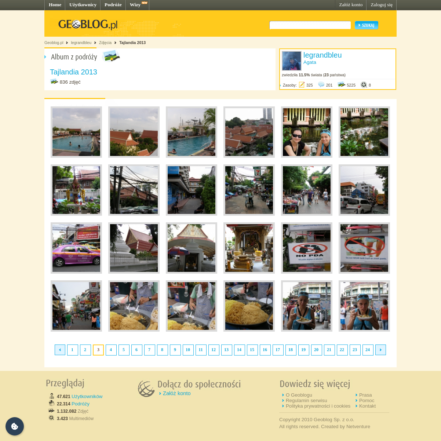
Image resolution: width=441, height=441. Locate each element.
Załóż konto (350, 4)
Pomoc (366, 400)
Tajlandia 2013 (132, 42)
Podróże (113, 4)
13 (226, 349)
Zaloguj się (382, 4)
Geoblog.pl (53, 42)
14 (239, 349)
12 (213, 349)
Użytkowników (87, 396)
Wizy (135, 4)
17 (278, 349)
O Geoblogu (299, 395)
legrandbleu (81, 42)
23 (355, 349)
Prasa (365, 395)
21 (329, 349)
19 (303, 349)
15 (252, 349)
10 (188, 349)
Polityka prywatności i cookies (318, 406)
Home (55, 4)
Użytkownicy (82, 4)
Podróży (81, 404)
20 (316, 349)
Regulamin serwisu (306, 400)
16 (265, 349)
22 (342, 349)
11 (200, 349)
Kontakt (367, 406)
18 (290, 349)
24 (367, 349)
